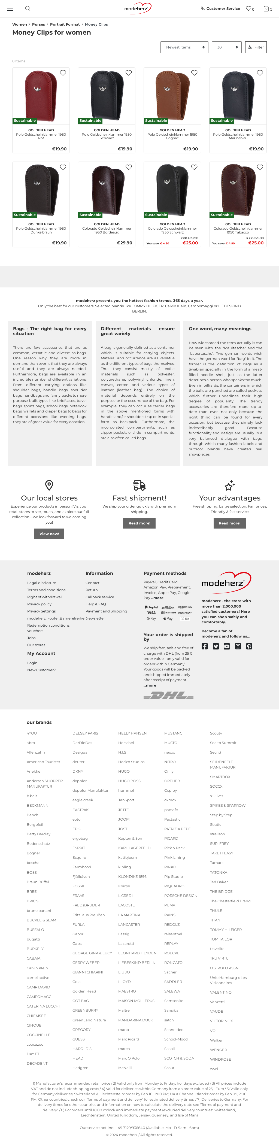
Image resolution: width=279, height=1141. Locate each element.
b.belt (32, 796)
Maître (124, 1010)
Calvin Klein (37, 968)
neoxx (169, 752)
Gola (76, 981)
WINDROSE (220, 1059)
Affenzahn (36, 752)
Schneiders (174, 1029)
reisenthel (173, 934)
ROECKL (171, 953)
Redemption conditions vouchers (48, 628)
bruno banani (39, 910)
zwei (214, 1069)
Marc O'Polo (129, 1058)
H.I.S (122, 752)
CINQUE (34, 1025)
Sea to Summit (223, 743)
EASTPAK (80, 809)
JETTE (123, 809)
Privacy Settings (41, 611)
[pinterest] (251, 647)
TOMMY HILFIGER (226, 929)
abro (31, 743)
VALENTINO (221, 992)
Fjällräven (81, 876)
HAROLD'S (82, 1048)
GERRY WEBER (85, 962)
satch (169, 1020)
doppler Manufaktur (90, 790)
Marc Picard (128, 1039)
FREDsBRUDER (86, 905)
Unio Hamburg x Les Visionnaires (228, 980)
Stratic (215, 824)
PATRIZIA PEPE (177, 828)
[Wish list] (250, 9)
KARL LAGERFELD (134, 848)
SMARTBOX (220, 776)
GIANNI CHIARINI (87, 972)
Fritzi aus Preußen (88, 914)
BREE (32, 891)
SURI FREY (219, 843)
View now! (49, 534)
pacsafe (171, 809)
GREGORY (81, 1029)
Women (19, 24)
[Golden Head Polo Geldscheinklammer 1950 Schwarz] (106, 96)
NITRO (170, 762)
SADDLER (173, 981)
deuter (78, 762)
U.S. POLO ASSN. (224, 968)
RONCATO (173, 962)
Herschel (126, 743)
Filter (256, 47)
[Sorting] (184, 47)
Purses (38, 24)
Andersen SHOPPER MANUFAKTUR (45, 783)
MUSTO (170, 743)
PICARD (171, 838)
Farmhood (81, 867)
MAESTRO (127, 991)
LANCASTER (129, 924)
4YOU (32, 733)
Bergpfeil (35, 824)
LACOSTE (126, 905)
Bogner (33, 853)
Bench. (33, 815)
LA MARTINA (129, 914)
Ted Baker (219, 881)
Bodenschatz (38, 843)
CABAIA (33, 958)
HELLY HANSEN (132, 733)
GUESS (78, 1039)
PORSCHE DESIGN (181, 895)
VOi (213, 1030)
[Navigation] (11, 8)
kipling (124, 867)
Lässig (123, 934)
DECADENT (37, 1063)
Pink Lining (174, 857)
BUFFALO (35, 929)
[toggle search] (26, 8)
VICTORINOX (221, 1021)
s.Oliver (216, 796)
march (124, 1048)
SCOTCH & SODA (179, 1058)
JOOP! (123, 819)
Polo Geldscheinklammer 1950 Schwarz (107, 133)
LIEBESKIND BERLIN (137, 962)
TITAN (215, 920)
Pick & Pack (174, 848)
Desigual (80, 752)
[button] (63, 73)
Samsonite (173, 1001)
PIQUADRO (174, 886)
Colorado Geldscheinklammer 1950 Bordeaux (106, 227)
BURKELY (35, 948)
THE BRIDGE (221, 891)
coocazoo (35, 1044)
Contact (92, 583)
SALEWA (172, 991)
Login (32, 663)
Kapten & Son (130, 838)
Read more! (139, 523)
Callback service (100, 597)
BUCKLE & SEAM (41, 920)
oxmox (170, 800)
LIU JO (124, 972)
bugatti (33, 939)
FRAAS (78, 895)
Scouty (216, 733)
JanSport (126, 800)
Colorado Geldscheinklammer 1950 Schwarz (172, 227)
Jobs (31, 638)
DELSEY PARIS (85, 733)
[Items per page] (227, 47)
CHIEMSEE (36, 1015)
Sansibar (172, 1010)
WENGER (218, 1050)
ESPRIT (78, 848)
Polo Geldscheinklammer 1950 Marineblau (238, 133)
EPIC (76, 828)
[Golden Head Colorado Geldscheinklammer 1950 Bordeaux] (106, 190)
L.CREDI (125, 895)
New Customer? (41, 670)
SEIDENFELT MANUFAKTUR (222, 764)
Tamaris (217, 862)
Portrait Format (65, 24)
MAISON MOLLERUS (136, 1001)
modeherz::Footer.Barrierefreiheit (57, 618)
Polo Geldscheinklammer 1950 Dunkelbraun (41, 227)
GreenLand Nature (89, 1020)
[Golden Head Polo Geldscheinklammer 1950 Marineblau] (238, 96)
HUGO (124, 771)
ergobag (80, 838)
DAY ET (33, 1054)
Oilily (169, 771)
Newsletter (95, 618)
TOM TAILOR (221, 939)
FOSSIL (78, 886)
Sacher (170, 972)
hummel (126, 790)
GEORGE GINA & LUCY (92, 953)
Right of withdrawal (44, 597)
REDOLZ (172, 924)
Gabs (76, 943)
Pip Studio (173, 876)
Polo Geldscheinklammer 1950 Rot (41, 133)
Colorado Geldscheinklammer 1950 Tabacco (238, 227)
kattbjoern (127, 857)
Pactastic (172, 819)
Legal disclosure (41, 583)
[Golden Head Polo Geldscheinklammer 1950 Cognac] (172, 96)
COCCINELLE (38, 1035)
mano (123, 1029)
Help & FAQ (96, 604)
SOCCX (216, 786)
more (158, 598)
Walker (216, 1040)
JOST (122, 828)
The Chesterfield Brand (230, 901)
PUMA (169, 905)
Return (92, 590)
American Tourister (43, 762)
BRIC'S (32, 901)
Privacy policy (39, 604)
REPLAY (171, 943)
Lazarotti (126, 943)
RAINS (169, 914)
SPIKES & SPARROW (227, 805)
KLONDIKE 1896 (132, 876)
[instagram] (240, 647)
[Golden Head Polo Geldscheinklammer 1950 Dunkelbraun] (41, 190)
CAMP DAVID (38, 987)
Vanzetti (217, 1002)
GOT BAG (80, 1001)
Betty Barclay (38, 834)
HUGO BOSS (129, 781)
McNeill (125, 1068)
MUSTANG (173, 733)
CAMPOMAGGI (40, 996)
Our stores (36, 645)
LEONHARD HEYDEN (137, 953)
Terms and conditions (46, 590)
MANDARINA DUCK (135, 1020)
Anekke (33, 771)
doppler (79, 781)
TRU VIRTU (219, 958)
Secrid (215, 752)
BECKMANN (37, 805)
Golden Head (84, 991)
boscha (33, 862)
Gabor (77, 934)
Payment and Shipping (106, 611)
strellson (217, 834)
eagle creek (82, 800)
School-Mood (176, 1039)
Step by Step (221, 815)
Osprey (170, 790)
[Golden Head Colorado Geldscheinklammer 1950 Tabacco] (238, 190)
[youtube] (229, 647)
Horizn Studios (131, 762)
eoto (76, 819)
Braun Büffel (38, 881)
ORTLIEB (172, 781)
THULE (216, 910)
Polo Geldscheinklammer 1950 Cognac (172, 133)
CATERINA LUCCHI (43, 1006)
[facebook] (207, 647)
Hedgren (80, 1068)
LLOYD (124, 981)
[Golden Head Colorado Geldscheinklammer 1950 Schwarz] (172, 190)
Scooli (169, 1048)
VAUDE (216, 1011)
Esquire (79, 857)
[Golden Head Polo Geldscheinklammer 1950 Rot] (41, 96)
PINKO (170, 867)
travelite (217, 948)
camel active (38, 977)
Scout (169, 1068)
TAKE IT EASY (221, 853)
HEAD (77, 1058)
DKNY (77, 771)
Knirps (124, 886)
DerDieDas (82, 743)
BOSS (32, 872)
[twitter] (218, 647)
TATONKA (218, 872)
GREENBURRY (85, 1010)
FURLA (78, 924)
